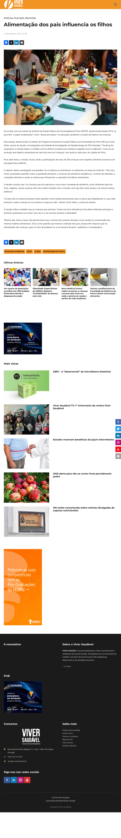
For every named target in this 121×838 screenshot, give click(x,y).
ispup (29, 251)
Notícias (8, 18)
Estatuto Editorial (69, 746)
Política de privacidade (71, 730)
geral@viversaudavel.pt (17, 761)
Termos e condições (70, 736)
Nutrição (19, 18)
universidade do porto (54, 251)
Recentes (30, 18)
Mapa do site (67, 740)
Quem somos (67, 733)
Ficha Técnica (67, 743)
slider (38, 251)
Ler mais (67, 666)
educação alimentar (14, 251)
